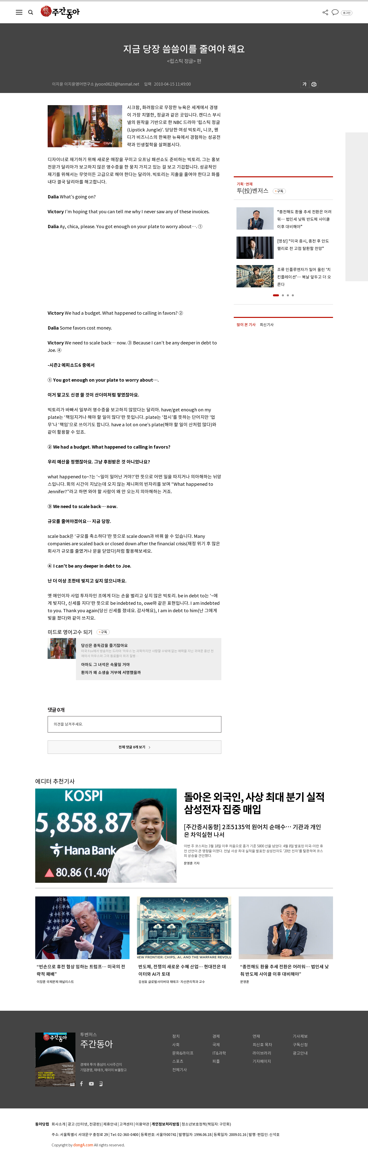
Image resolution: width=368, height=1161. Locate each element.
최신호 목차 (262, 1044)
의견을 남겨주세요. (68, 724)
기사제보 (300, 1036)
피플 (216, 1061)
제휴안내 (110, 1124)
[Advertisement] (122, 269)
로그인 (346, 13)
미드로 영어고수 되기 (70, 632)
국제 (216, 1044)
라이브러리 (262, 1053)
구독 (104, 632)
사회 (176, 1044)
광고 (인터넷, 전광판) (84, 1124)
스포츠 (177, 1061)
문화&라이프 (183, 1053)
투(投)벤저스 (252, 191)
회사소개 (59, 1124)
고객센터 (126, 1124)
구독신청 (300, 1044)
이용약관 (142, 1124)
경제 (216, 1036)
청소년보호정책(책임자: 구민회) (206, 1124)
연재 (256, 1036)
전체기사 (179, 1070)
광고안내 (300, 1053)
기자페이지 (262, 1061)
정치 (176, 1036)
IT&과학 (219, 1053)
